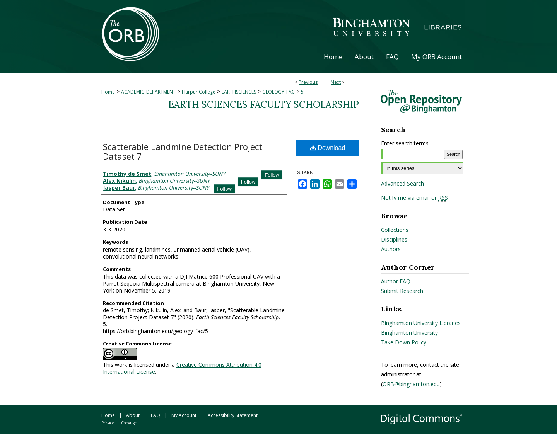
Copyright (130, 422)
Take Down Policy (403, 342)
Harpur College (198, 92)
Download (327, 148)
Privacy (107, 422)
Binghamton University (409, 332)
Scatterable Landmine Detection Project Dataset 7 (182, 151)
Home (108, 92)
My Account (183, 415)
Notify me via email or (414, 198)
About (133, 415)
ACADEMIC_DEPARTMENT (148, 92)
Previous (308, 82)
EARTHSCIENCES (239, 92)
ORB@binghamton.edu (411, 384)
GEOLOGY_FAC (278, 92)
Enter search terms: (405, 143)
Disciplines (394, 239)
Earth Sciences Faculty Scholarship (263, 105)
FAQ (155, 415)
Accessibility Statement (233, 415)
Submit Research (402, 290)
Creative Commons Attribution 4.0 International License (182, 368)
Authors (391, 249)
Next (336, 82)
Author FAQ (395, 281)
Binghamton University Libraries (421, 323)
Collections (394, 229)
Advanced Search (402, 183)
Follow (272, 175)
